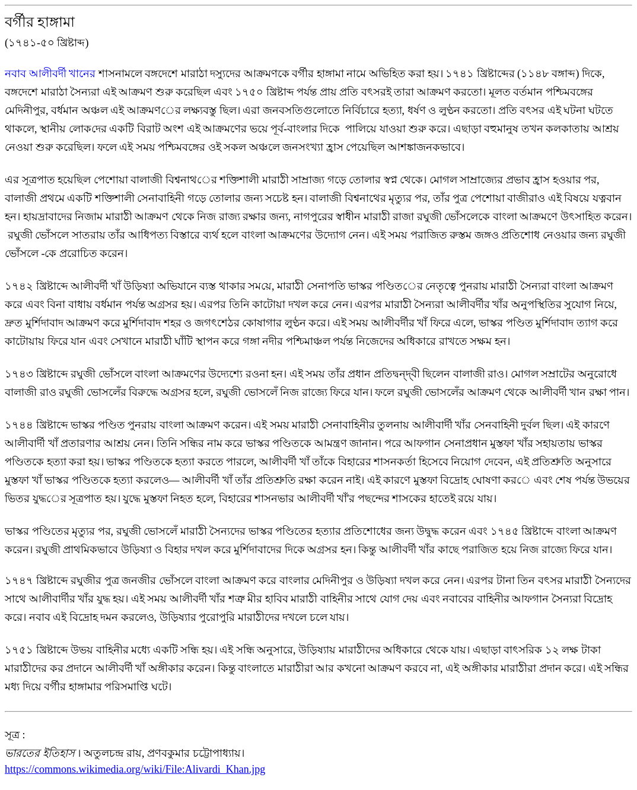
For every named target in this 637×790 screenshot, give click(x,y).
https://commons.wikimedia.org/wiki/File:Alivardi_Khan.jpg (135, 769)
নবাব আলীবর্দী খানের (51, 74)
